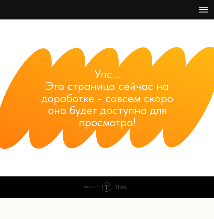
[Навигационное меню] (203, 10)
